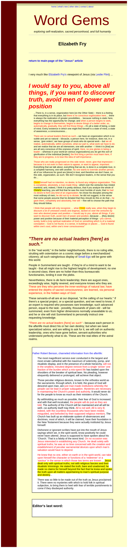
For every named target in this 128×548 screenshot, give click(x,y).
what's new (63, 7)
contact (83, 7)
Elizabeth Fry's (57, 74)
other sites (74, 7)
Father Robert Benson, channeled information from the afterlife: (67, 353)
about (90, 7)
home (53, 7)
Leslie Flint (102, 74)
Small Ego (84, 256)
